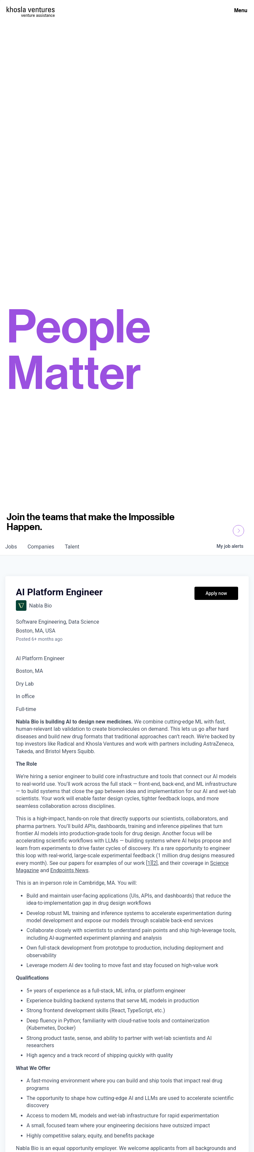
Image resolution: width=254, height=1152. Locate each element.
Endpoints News (69, 870)
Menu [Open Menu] (240, 10)
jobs (11, 547)
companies (40, 547)
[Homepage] (31, 9)
